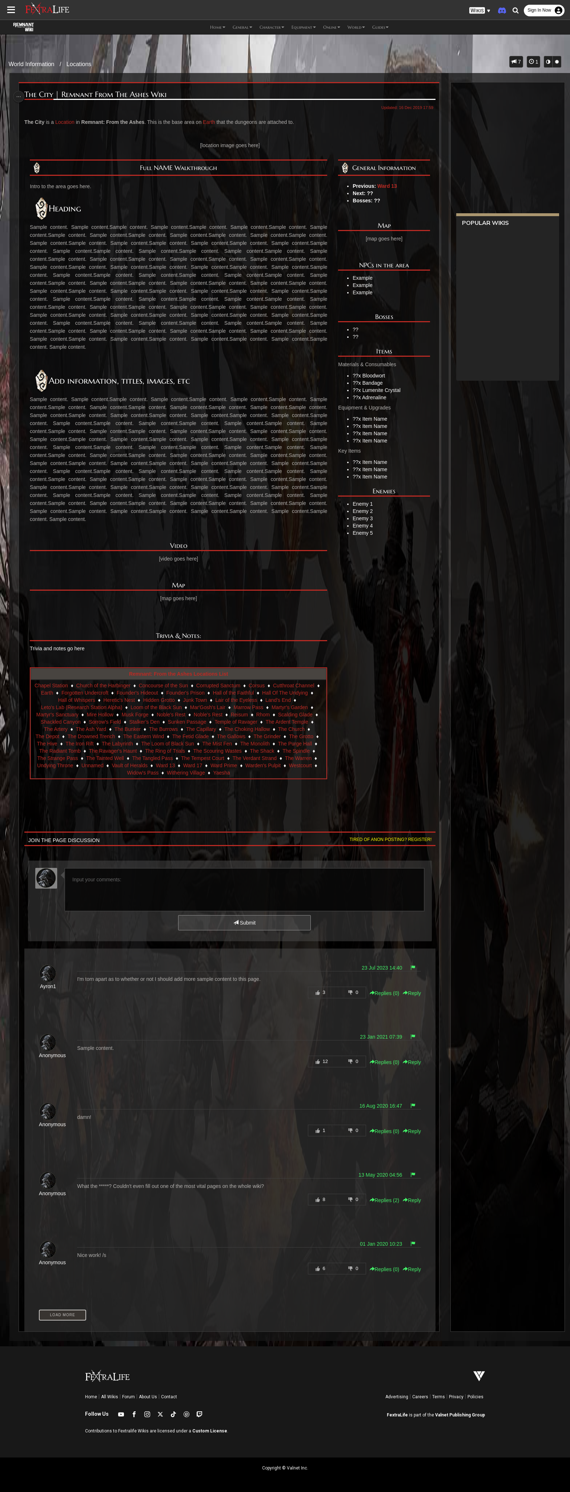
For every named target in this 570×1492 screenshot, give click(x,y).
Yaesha (221, 773)
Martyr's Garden (290, 707)
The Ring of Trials (165, 751)
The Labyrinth (117, 744)
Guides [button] (380, 27)
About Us (148, 1396)
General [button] (242, 27)
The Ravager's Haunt (113, 751)
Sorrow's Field (105, 722)
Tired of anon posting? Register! (387, 839)
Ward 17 (193, 765)
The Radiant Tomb (60, 751)
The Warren (298, 758)
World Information (32, 64)
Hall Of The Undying (290, 693)
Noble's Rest (171, 714)
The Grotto (301, 736)
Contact (169, 1396)
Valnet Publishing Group (460, 1415)
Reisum (239, 714)
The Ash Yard (91, 729)
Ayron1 (51, 986)
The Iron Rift (80, 744)
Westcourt (300, 765)
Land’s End (278, 700)
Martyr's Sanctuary (58, 714)
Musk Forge (135, 714)
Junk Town (196, 700)
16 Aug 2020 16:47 (377, 1106)
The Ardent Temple (287, 722)
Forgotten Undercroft (89, 693)
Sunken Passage (187, 722)
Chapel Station (55, 685)
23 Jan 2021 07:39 (378, 1037)
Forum (128, 1396)
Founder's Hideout (141, 693)
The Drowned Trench (92, 736)
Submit (244, 923)
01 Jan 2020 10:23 (378, 1244)
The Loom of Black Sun (167, 744)
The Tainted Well (105, 758)
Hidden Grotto (159, 700)
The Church (291, 729)
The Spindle (296, 751)
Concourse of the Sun (167, 685)
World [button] (356, 27)
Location (67, 122)
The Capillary (201, 729)
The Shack (262, 751)
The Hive (47, 744)
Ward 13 (385, 186)
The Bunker (128, 729)
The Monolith (255, 744)
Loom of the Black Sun (156, 707)
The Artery (56, 729)
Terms (438, 1396)
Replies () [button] (381, 993)
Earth (212, 122)
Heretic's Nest (119, 700)
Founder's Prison (190, 693)
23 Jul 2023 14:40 (378, 968)
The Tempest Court (203, 758)
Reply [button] (409, 993)
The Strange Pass (58, 758)
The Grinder (267, 736)
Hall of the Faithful (237, 693)
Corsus (261, 685)
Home (91, 1396)
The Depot (48, 736)
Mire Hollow (100, 714)
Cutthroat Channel (298, 685)
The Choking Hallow (247, 729)
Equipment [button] (304, 27)
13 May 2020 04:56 (377, 1175)
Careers (420, 1396)
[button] (480, 10)
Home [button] (217, 27)
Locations (79, 64)
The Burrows (163, 729)
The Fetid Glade (191, 736)
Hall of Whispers (77, 700)
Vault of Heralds (130, 765)
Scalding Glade (295, 714)
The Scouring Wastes (218, 751)
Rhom (263, 714)
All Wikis (109, 1396)
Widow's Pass (143, 773)
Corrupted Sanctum (223, 685)
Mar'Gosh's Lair (208, 707)
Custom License (209, 1431)
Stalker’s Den (144, 722)
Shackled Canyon (61, 722)
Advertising (396, 1396)
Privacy (456, 1396)
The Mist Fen (218, 744)
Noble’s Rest (208, 714)
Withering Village (186, 773)
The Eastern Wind (144, 736)
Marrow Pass (249, 707)
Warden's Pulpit (263, 765)
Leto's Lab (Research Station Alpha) (82, 707)
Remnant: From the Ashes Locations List (179, 674)
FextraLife (397, 1415)
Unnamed (93, 765)
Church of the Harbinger (108, 685)
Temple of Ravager (236, 722)
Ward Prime (224, 765)
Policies (475, 1396)
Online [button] (331, 27)
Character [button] (272, 27)
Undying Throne (55, 765)
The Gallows (231, 736)
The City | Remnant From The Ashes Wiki (98, 94)
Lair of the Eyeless (236, 700)
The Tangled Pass (153, 758)
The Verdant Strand (255, 758)
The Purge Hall (295, 744)
